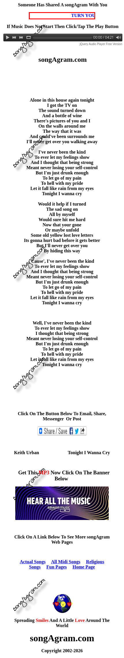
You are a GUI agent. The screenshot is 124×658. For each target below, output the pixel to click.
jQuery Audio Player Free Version (101, 44)
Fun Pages (56, 566)
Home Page (83, 566)
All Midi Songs (65, 561)
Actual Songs (33, 561)
